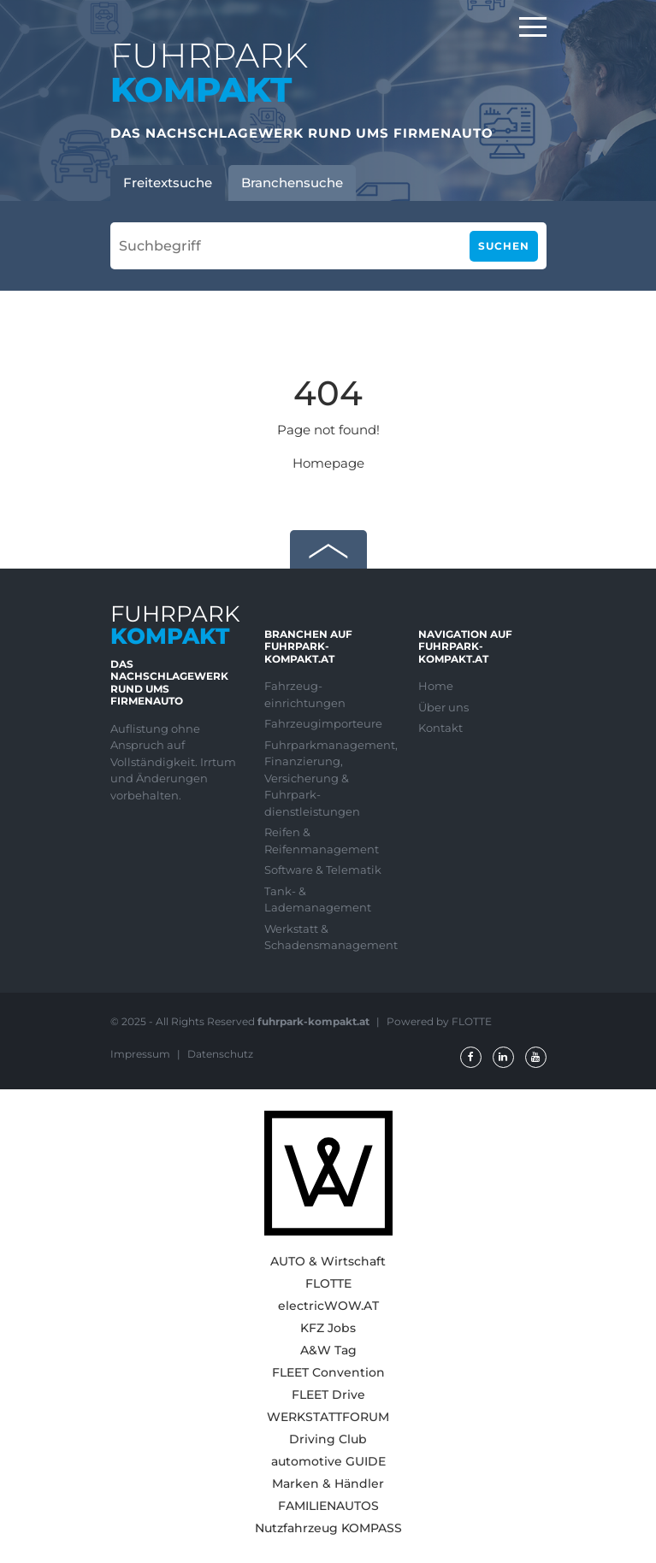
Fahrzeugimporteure (323, 723)
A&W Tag (328, 1350)
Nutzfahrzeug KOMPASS (328, 1528)
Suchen (503, 245)
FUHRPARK (209, 72)
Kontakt (440, 727)
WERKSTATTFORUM (328, 1416)
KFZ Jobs (328, 1328)
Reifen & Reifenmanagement (321, 840)
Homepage (328, 463)
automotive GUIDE (328, 1461)
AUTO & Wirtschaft (328, 1261)
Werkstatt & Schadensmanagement (328, 937)
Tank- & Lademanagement (317, 899)
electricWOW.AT (328, 1305)
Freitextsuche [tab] (167, 182)
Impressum (141, 1053)
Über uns (443, 707)
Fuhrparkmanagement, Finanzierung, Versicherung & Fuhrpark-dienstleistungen (328, 778)
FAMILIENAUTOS (328, 1505)
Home (435, 686)
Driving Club (328, 1439)
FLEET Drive (328, 1394)
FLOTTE (328, 1283)
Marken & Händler (328, 1483)
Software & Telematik (322, 869)
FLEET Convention (328, 1372)
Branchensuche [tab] (292, 182)
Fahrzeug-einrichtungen (305, 694)
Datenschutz (220, 1053)
